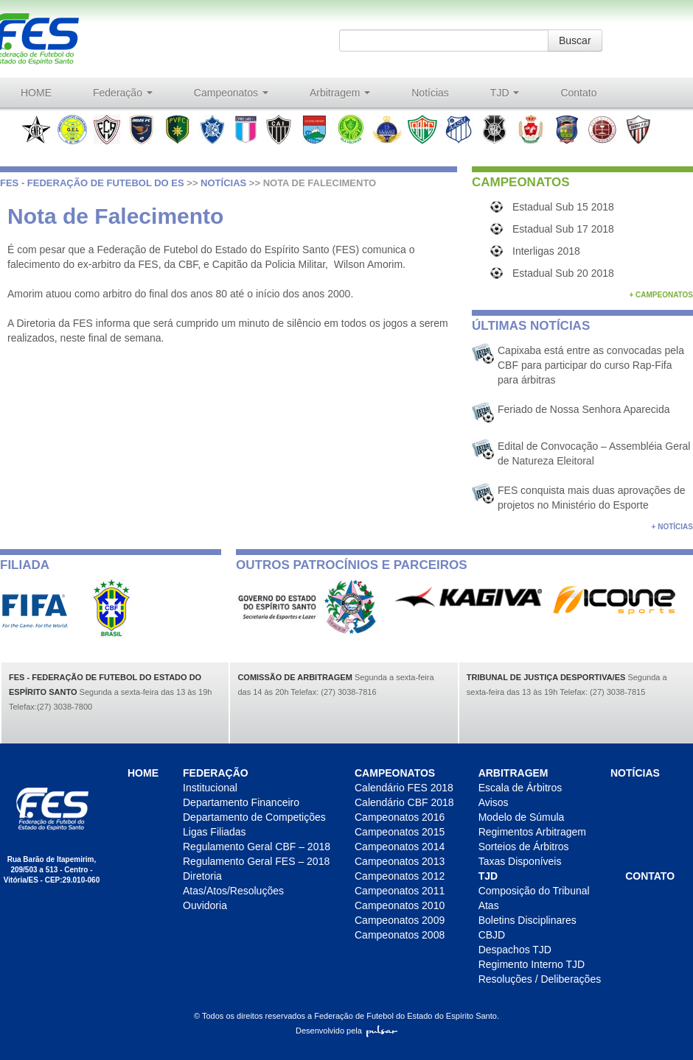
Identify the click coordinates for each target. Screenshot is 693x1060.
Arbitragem (340, 93)
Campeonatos (231, 93)
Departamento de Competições (254, 817)
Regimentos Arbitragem (532, 832)
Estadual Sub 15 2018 (563, 207)
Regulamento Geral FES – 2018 (256, 861)
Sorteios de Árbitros (523, 846)
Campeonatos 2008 (400, 935)
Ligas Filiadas (214, 832)
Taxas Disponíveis (520, 861)
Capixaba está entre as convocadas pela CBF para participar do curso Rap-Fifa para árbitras (591, 365)
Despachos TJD (514, 949)
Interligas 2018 (546, 251)
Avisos (493, 802)
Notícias (430, 93)
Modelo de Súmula (521, 817)
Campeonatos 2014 (400, 846)
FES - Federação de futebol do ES (92, 182)
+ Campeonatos (661, 295)
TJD (505, 93)
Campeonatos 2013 (400, 861)
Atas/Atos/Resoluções (233, 891)
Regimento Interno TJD (531, 964)
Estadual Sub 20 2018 (563, 273)
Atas (488, 905)
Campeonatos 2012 (400, 876)
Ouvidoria (205, 905)
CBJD (492, 935)
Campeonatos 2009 (400, 920)
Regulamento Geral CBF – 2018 (256, 846)
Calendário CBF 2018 (404, 802)
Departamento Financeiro (241, 802)
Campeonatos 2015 (400, 832)
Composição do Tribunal (534, 891)
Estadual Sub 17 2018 (563, 229)
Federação (123, 93)
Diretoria (202, 876)
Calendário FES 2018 (404, 788)
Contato (578, 93)
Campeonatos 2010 (400, 905)
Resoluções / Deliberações (540, 979)
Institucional (210, 788)
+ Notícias (672, 527)
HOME (36, 93)
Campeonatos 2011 (400, 891)
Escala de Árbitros (520, 788)
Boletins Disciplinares (527, 920)
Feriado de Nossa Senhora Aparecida (583, 409)
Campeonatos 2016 (400, 817)
